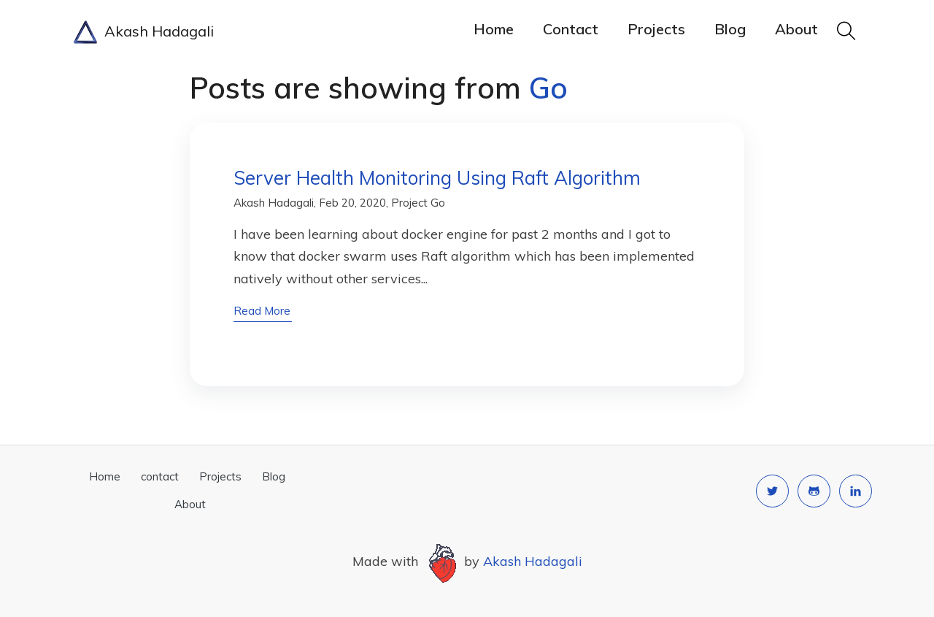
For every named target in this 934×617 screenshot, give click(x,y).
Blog (730, 29)
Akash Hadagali (144, 32)
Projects (656, 29)
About (796, 29)
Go (438, 203)
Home (494, 29)
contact (570, 29)
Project (409, 203)
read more (262, 311)
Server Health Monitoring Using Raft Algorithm (437, 178)
